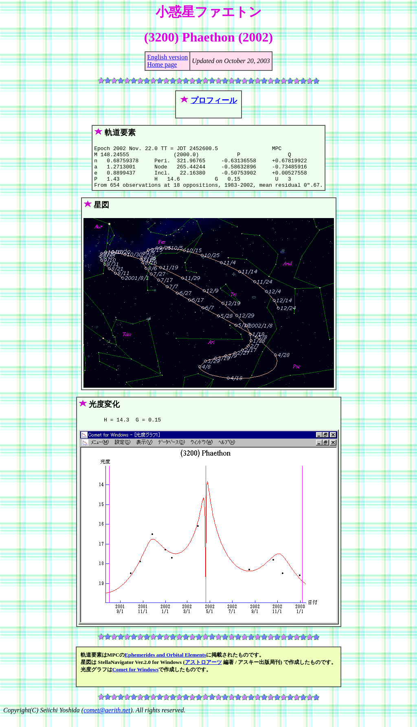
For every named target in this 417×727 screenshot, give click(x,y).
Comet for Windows (135, 679)
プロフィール (214, 100)
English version (167, 57)
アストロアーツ (203, 672)
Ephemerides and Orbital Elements (165, 665)
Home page (162, 64)
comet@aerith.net (106, 719)
